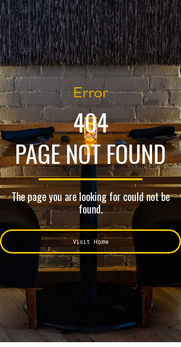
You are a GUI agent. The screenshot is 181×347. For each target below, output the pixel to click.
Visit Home (91, 241)
